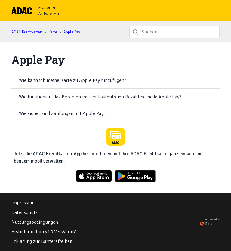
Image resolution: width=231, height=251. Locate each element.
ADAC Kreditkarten (26, 32)
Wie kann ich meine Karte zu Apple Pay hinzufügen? (72, 80)
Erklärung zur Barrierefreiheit (42, 241)
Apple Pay (71, 32)
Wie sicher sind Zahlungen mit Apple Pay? (62, 113)
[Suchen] (174, 32)
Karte (52, 32)
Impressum (23, 203)
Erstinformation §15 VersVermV (43, 232)
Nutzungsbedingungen (34, 222)
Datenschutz (24, 212)
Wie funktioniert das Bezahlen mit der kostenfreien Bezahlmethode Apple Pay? (100, 97)
